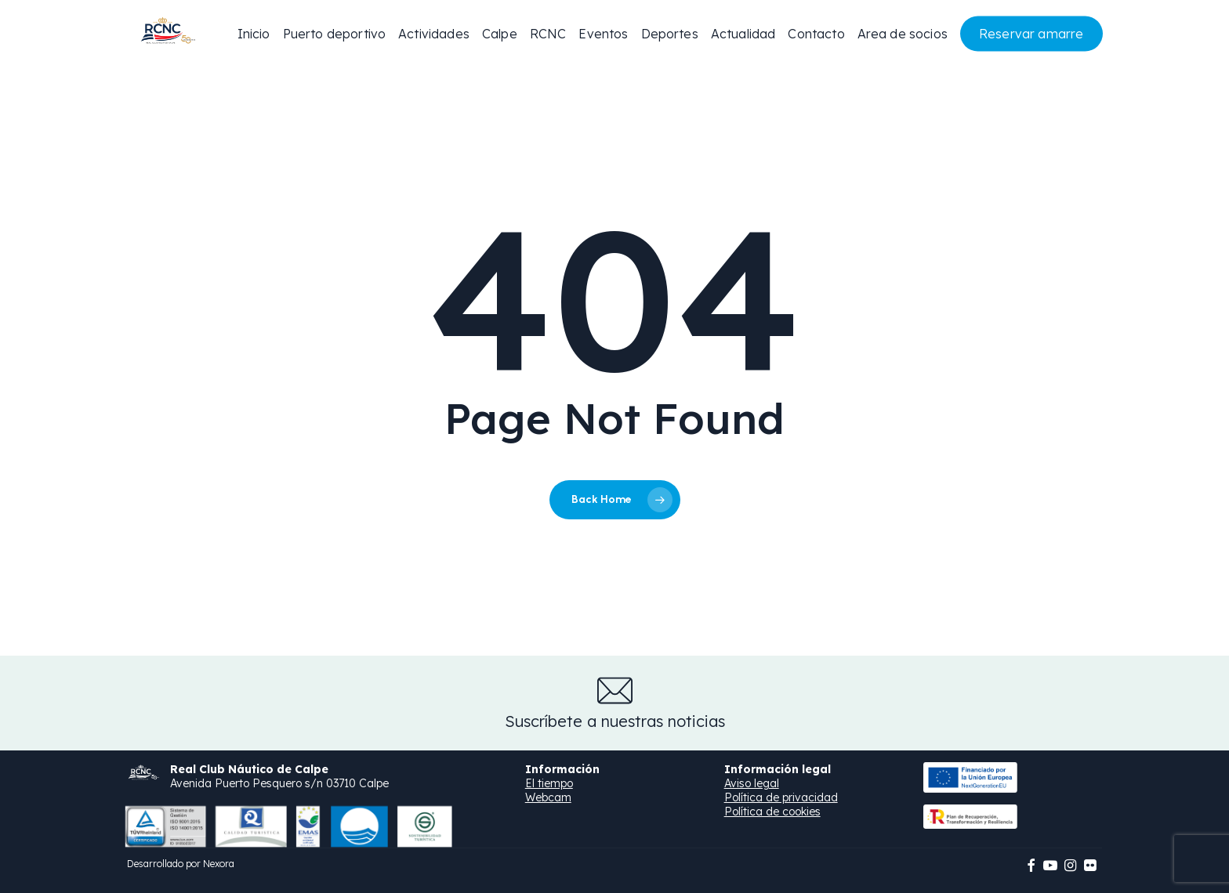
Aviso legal (751, 783)
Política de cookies (772, 811)
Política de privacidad (781, 797)
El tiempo (549, 783)
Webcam (548, 797)
